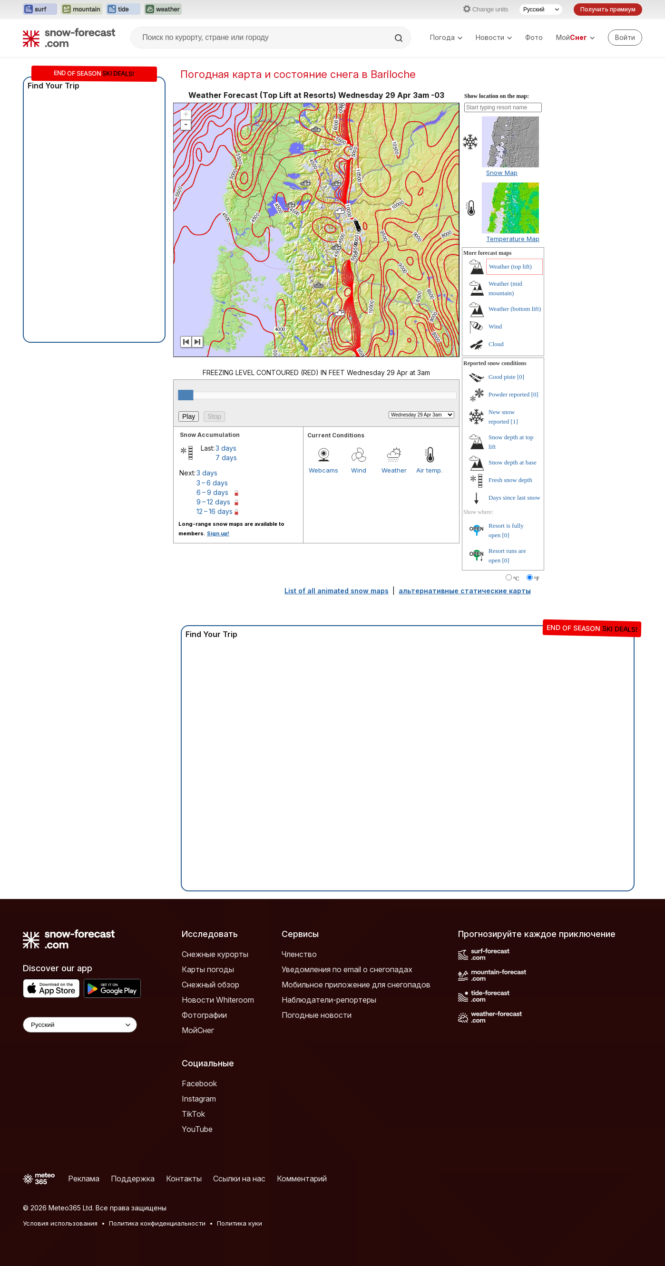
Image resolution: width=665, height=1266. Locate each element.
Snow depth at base (513, 462)
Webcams (323, 470)
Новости (494, 37)
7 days (226, 458)
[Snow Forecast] (69, 37)
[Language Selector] (80, 1025)
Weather (394, 470)
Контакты (184, 1178)
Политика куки (239, 1223)
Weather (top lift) (510, 266)
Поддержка (133, 1178)
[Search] (400, 38)
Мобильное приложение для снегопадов (356, 984)
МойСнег (198, 1030)
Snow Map (502, 172)
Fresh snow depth (510, 479)
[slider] (185, 395)
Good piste (502, 376)
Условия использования (60, 1223)
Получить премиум (608, 9)
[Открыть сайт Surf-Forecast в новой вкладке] (40, 9)
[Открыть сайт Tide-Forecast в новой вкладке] (123, 9)
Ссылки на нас (239, 1178)
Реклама (83, 1178)
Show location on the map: (496, 96)
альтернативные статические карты (465, 591)
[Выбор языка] (540, 9)
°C (516, 578)
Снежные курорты (215, 954)
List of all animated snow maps (336, 591)
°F (536, 578)
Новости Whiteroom (218, 1000)
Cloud (496, 344)
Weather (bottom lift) (515, 308)
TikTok (193, 1114)
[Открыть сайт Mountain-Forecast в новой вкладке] (81, 9)
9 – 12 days (213, 502)
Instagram (199, 1098)
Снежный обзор (210, 984)
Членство (299, 954)
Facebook (199, 1083)
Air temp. (429, 470)
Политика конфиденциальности (157, 1223)
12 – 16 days (214, 511)
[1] (514, 421)
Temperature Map (512, 238)
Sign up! (218, 533)
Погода (446, 37)
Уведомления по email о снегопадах (347, 969)
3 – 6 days (212, 483)
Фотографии (204, 1015)
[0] (520, 376)
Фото (534, 37)
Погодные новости (317, 1015)
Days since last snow (514, 497)
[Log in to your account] (625, 37)
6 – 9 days (212, 492)
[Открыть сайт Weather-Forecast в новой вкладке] (163, 9)
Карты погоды (208, 969)
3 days (225, 448)
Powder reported (509, 394)
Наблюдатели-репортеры (329, 1000)
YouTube (197, 1129)
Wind (358, 470)
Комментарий (302, 1178)
